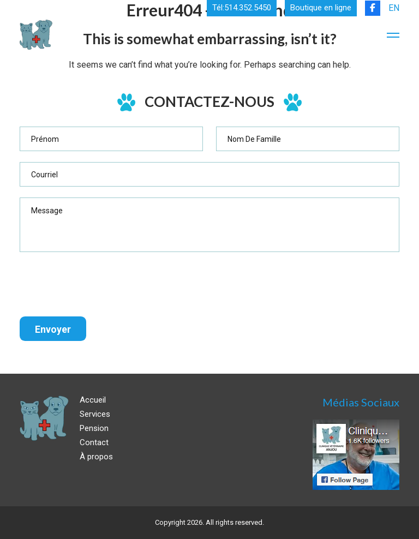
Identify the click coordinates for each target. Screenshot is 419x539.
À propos (96, 457)
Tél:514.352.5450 (241, 8)
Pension (94, 428)
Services (95, 414)
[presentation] (102, 284)
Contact (94, 442)
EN (393, 8)
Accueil (93, 400)
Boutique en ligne (320, 8)
